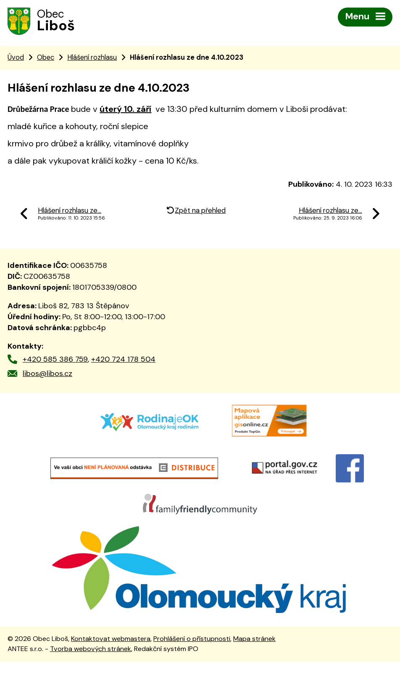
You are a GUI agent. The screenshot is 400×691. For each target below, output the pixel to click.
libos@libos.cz (47, 375)
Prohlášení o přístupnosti (191, 667)
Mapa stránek (254, 667)
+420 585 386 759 (55, 361)
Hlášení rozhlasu (92, 59)
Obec (45, 59)
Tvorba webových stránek (90, 678)
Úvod (16, 59)
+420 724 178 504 (123, 361)
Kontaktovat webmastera (110, 667)
